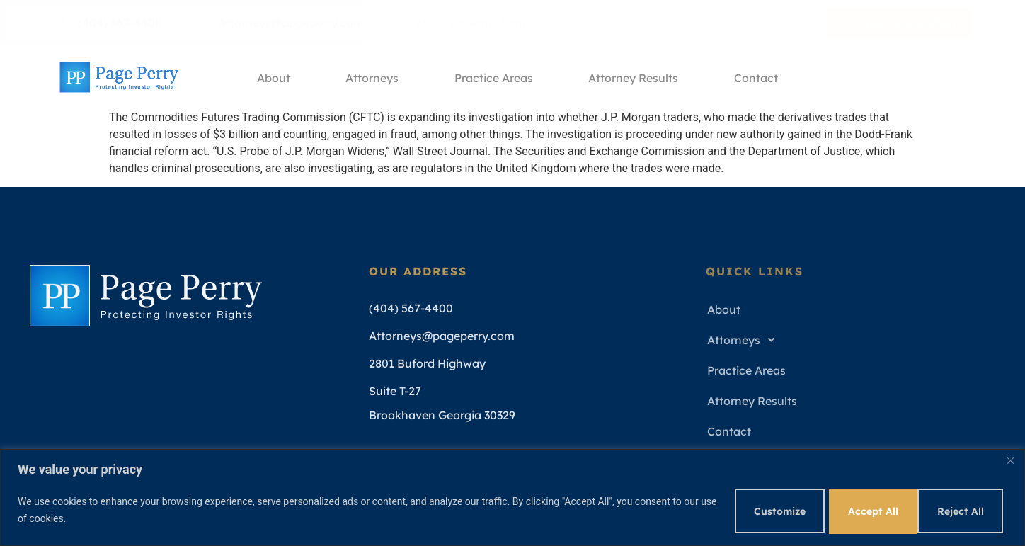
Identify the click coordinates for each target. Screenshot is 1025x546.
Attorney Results (635, 77)
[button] (849, 340)
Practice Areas (494, 77)
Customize (760, 510)
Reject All (860, 510)
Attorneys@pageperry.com (282, 23)
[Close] (1010, 459)
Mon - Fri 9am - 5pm (466, 22)
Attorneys (372, 77)
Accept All (959, 510)
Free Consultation (901, 22)
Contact (759, 77)
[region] (512, 497)
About (272, 77)
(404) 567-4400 (110, 23)
